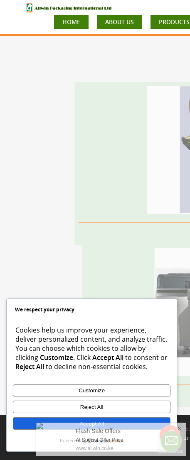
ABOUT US (119, 22)
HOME (71, 22)
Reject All (92, 407)
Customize (92, 390)
